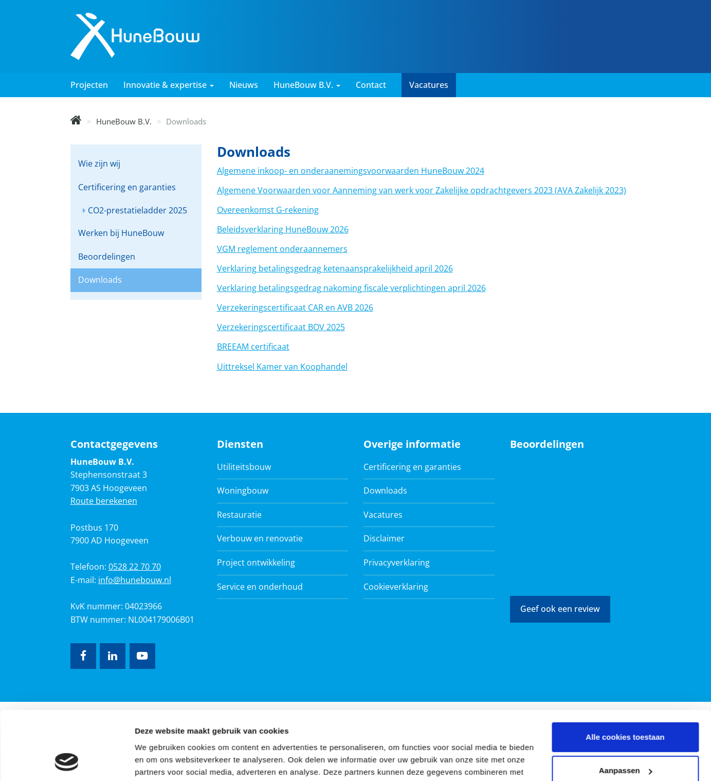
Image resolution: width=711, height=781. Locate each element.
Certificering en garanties (127, 187)
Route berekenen (103, 500)
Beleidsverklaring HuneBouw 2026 (283, 229)
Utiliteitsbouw (244, 467)
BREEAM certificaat (253, 346)
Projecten (89, 84)
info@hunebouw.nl (134, 580)
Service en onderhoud (260, 586)
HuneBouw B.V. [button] (307, 84)
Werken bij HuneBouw (121, 233)
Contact (371, 84)
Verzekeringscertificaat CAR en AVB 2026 (295, 307)
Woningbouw (242, 490)
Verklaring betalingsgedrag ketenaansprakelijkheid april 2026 (335, 268)
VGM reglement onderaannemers (282, 249)
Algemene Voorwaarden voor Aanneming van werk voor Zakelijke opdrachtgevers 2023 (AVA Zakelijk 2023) (421, 190)
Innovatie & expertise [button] (168, 84)
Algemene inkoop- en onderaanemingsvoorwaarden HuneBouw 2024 (350, 170)
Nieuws (243, 84)
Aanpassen (625, 706)
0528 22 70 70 (134, 566)
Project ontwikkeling (256, 562)
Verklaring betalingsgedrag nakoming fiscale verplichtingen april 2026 (351, 288)
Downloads (100, 279)
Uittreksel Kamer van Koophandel (282, 366)
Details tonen (159, 760)
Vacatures (428, 84)
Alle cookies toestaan (625, 672)
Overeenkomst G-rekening (268, 209)
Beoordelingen (106, 256)
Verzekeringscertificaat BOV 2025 (281, 327)
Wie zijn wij (99, 163)
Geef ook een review (560, 608)
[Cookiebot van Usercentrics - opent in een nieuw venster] (67, 761)
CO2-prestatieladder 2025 (137, 210)
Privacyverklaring (396, 562)
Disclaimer (384, 538)
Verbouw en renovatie (260, 538)
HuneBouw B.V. (124, 121)
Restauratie (239, 514)
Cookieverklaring (395, 586)
